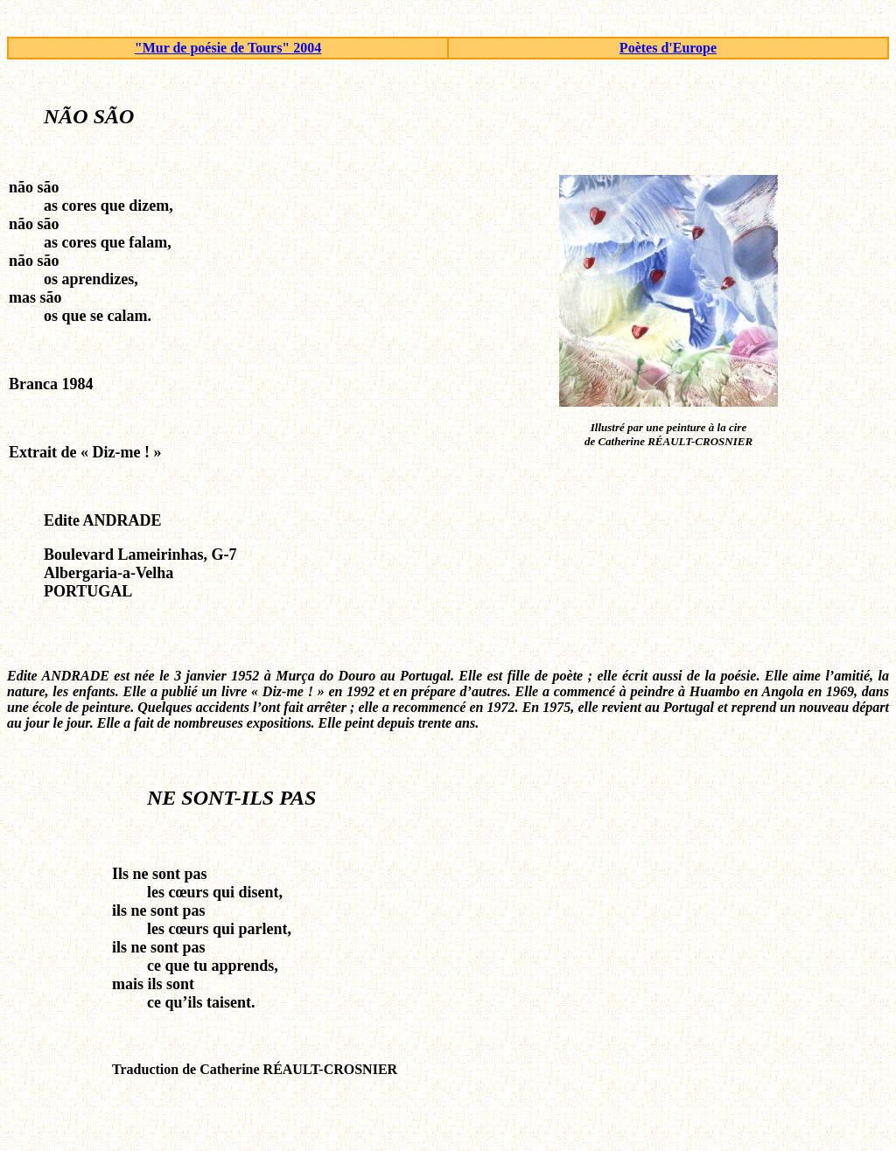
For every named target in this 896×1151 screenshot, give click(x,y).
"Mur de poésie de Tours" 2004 (228, 47)
